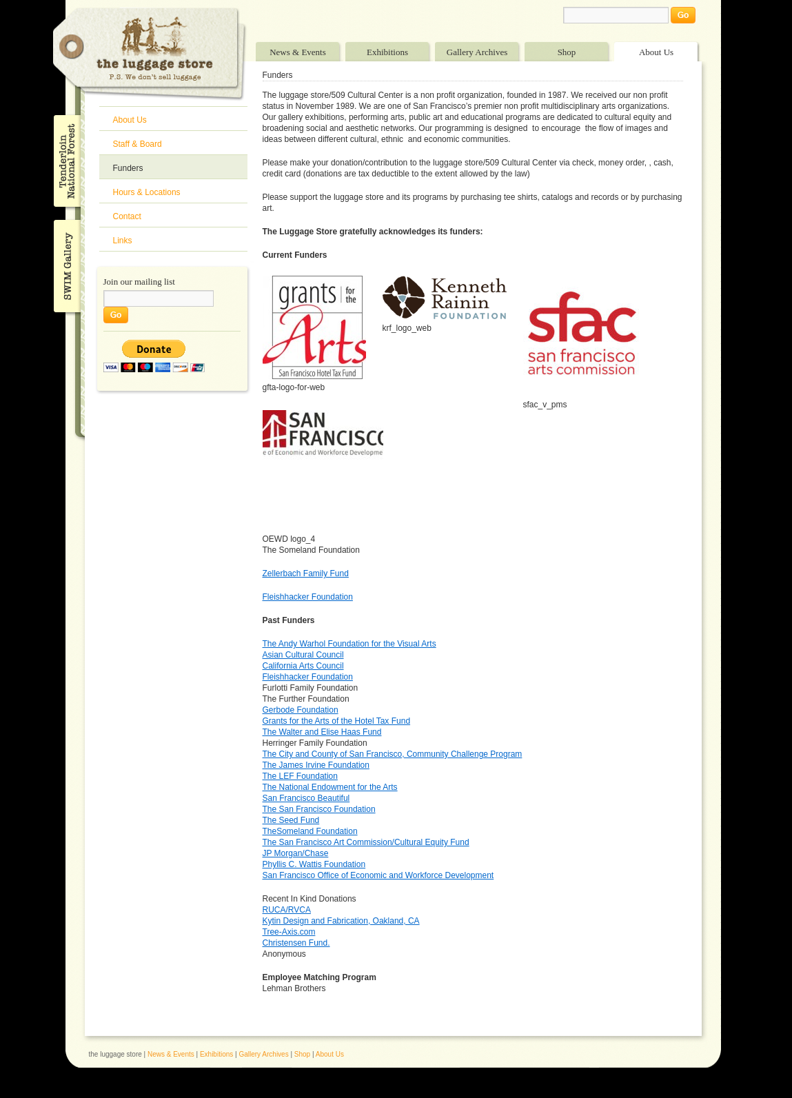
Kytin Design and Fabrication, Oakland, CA (341, 921)
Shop (567, 52)
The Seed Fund (291, 820)
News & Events (298, 52)
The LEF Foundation (300, 776)
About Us (656, 52)
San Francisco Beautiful (306, 798)
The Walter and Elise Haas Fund (322, 732)
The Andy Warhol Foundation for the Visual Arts (349, 644)
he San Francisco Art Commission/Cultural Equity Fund (368, 842)
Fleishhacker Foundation (308, 597)
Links (122, 240)
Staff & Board (137, 144)
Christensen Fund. (296, 943)
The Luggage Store (149, 54)
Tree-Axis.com (289, 932)
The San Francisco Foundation (319, 809)
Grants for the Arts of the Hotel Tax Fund (337, 721)
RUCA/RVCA (287, 910)
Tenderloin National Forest (66, 160)
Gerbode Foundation (300, 710)
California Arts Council (303, 666)
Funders (128, 168)
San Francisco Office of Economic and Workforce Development (378, 875)
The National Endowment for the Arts (330, 787)
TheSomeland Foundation (310, 831)
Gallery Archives (477, 52)
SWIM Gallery (66, 263)
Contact (127, 216)
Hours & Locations (147, 192)
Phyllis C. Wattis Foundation (314, 864)
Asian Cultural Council (303, 655)
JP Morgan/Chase (296, 853)
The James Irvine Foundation (316, 765)
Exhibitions (387, 52)
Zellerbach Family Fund (306, 573)
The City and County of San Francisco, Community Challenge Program (392, 754)
